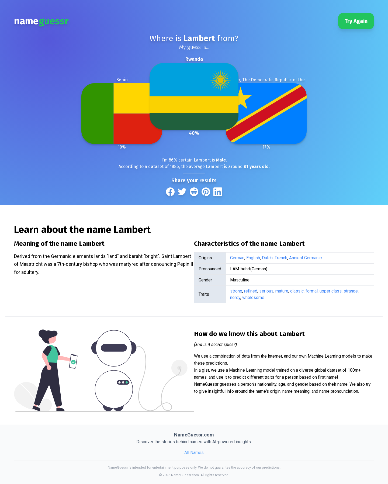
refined (250, 291)
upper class (331, 291)
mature (281, 291)
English (253, 257)
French (281, 257)
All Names (194, 452)
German (237, 257)
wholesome (253, 297)
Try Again (356, 21)
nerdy (235, 297)
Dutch (267, 257)
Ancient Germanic (305, 257)
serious (266, 291)
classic (297, 291)
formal (312, 291)
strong (236, 291)
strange (351, 291)
